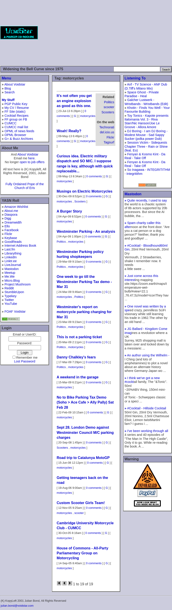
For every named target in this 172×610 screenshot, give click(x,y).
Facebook (11, 230)
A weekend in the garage (78, 377)
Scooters (107, 112)
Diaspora (10, 214)
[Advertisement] (105, 32)
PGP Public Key (15, 104)
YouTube (10, 303)
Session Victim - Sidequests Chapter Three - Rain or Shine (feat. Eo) (146, 146)
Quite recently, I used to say (146, 200)
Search (9, 92)
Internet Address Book (20, 245)
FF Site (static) (15, 111)
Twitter (9, 300)
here (31, 158)
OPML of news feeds (19, 131)
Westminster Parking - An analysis (86, 231)
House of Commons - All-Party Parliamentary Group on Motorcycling (82, 553)
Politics (109, 102)
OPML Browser (15, 135)
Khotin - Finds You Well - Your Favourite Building (147, 109)
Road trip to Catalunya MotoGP (83, 458)
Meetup (9, 272)
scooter (109, 107)
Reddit (9, 288)
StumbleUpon (14, 292)
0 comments (94, 176)
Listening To (135, 78)
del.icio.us (107, 132)
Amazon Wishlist (16, 206)
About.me (11, 211)
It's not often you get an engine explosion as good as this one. (74, 101)
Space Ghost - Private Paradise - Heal (142, 94)
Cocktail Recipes (16, 115)
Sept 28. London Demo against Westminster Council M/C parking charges (85, 432)
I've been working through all (146, 431)
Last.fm (9, 249)
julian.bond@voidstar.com (17, 605)
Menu (6, 78)
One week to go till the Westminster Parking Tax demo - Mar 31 (84, 282)
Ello (7, 226)
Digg (7, 218)
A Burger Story (69, 211)
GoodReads (13, 242)
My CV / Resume (16, 108)
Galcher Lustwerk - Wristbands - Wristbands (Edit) (146, 101)
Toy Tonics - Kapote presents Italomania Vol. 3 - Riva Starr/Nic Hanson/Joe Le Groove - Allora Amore (146, 121)
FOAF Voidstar (15, 311)
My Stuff (8, 100)
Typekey (10, 296)
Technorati (106, 127)
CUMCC (10, 123)
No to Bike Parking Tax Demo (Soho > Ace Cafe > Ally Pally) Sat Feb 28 (85, 402)
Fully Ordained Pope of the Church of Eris (24, 186)
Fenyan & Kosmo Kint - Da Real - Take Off (145, 156)
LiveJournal (12, 265)
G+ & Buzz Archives (18, 138)
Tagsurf (109, 142)
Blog (7, 88)
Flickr (8, 234)
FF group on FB (15, 119)
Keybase (10, 238)
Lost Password (24, 361)
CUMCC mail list (16, 127)
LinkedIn (10, 257)
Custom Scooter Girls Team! (81, 503)
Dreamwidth (13, 222)
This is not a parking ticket (79, 337)
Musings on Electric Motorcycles (84, 191)
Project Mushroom (17, 284)
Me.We (9, 276)
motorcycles (87, 116)
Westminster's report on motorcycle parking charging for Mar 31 (84, 312)
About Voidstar (14, 84)
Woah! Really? (69, 131)
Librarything (12, 253)
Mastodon (11, 269)
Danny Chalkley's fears (76, 357)
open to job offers (32, 162)
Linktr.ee (10, 261)
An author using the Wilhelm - (147, 355)
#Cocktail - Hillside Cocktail (145, 408)
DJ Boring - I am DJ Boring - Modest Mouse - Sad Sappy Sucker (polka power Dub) (146, 135)
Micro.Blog (12, 280)
